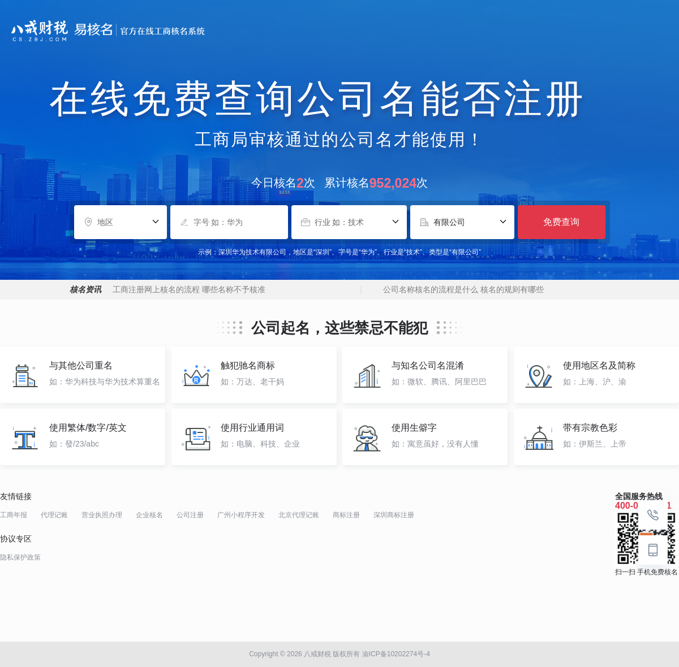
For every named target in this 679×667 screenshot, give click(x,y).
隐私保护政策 (20, 557)
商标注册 (346, 515)
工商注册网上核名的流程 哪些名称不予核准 (189, 289)
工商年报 (13, 515)
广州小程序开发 (241, 515)
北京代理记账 (298, 515)
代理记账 (54, 515)
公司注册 (190, 515)
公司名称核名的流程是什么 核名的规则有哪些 (463, 289)
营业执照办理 (101, 515)
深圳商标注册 (393, 515)
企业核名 (149, 515)
